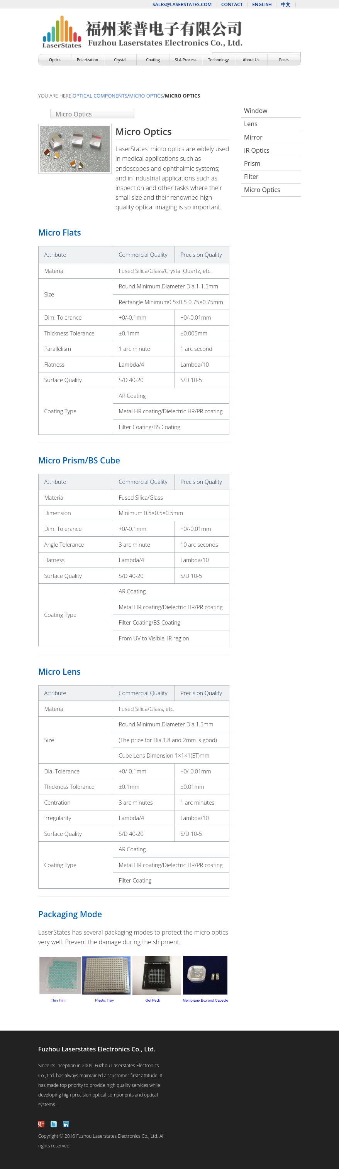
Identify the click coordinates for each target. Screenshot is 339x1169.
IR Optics (257, 150)
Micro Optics (146, 95)
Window (255, 110)
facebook (41, 1124)
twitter (54, 1124)
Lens (251, 124)
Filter (251, 176)
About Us (251, 59)
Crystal (120, 59)
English (262, 4)
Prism (252, 163)
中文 (285, 4)
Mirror (253, 137)
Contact (232, 4)
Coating (153, 59)
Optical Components (100, 95)
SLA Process (186, 59)
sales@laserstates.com (182, 4)
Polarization (87, 59)
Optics (55, 59)
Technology (218, 59)
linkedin (66, 1124)
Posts (284, 59)
